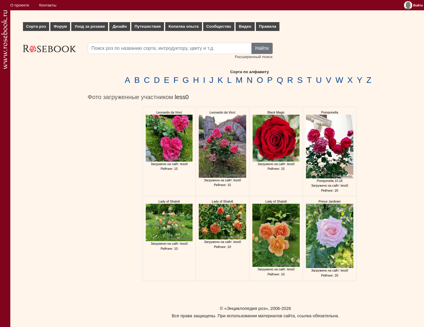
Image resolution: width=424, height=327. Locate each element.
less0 (182, 97)
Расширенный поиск (253, 57)
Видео (245, 26)
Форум (60, 26)
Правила (267, 26)
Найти (262, 48)
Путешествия (148, 26)
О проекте (19, 5)
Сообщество (218, 26)
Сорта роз (36, 26)
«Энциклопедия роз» (246, 308)
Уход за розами (89, 26)
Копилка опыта (183, 26)
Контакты (48, 5)
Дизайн (119, 26)
